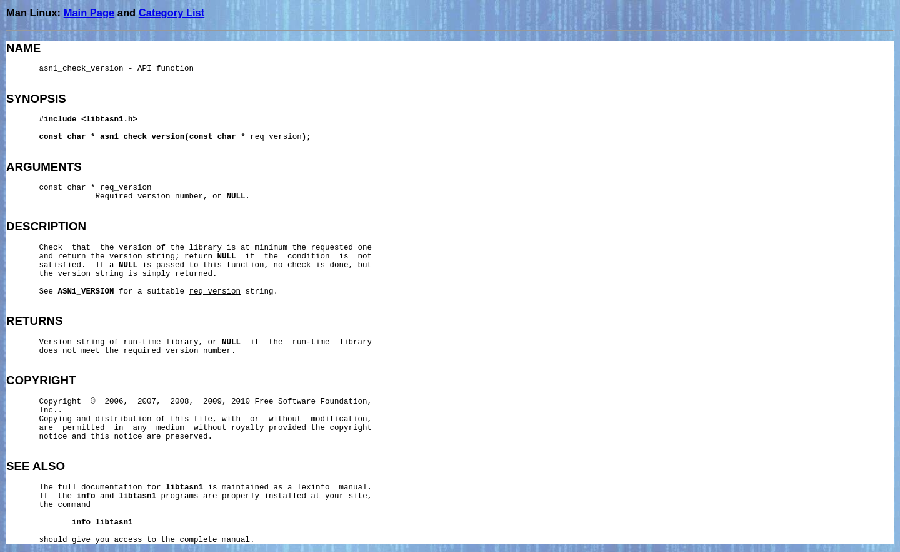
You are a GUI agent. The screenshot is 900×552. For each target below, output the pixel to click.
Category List (171, 12)
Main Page (89, 12)
